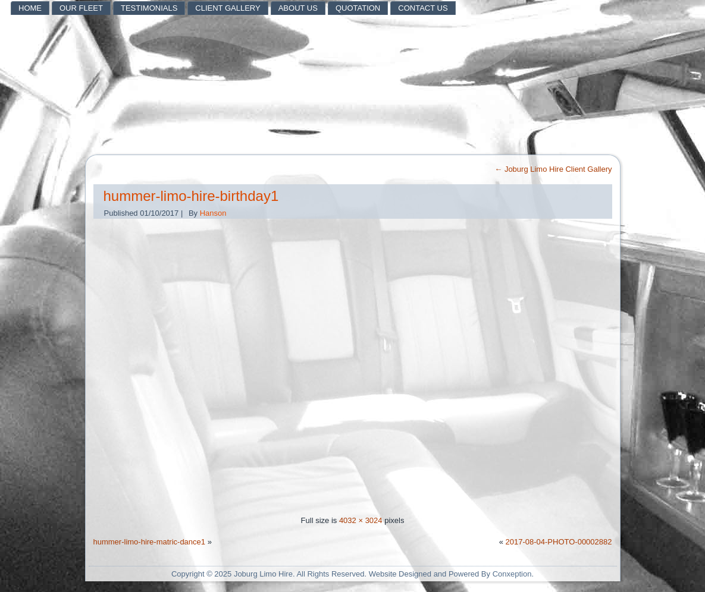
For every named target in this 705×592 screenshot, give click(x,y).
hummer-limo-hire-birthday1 (191, 196)
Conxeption (512, 573)
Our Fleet (81, 8)
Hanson (213, 213)
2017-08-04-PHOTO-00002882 (559, 541)
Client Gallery (227, 8)
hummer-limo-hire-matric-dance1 (149, 541)
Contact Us (422, 8)
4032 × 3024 (361, 520)
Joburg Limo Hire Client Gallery (553, 169)
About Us (298, 8)
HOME (30, 8)
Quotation (358, 8)
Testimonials (149, 8)
